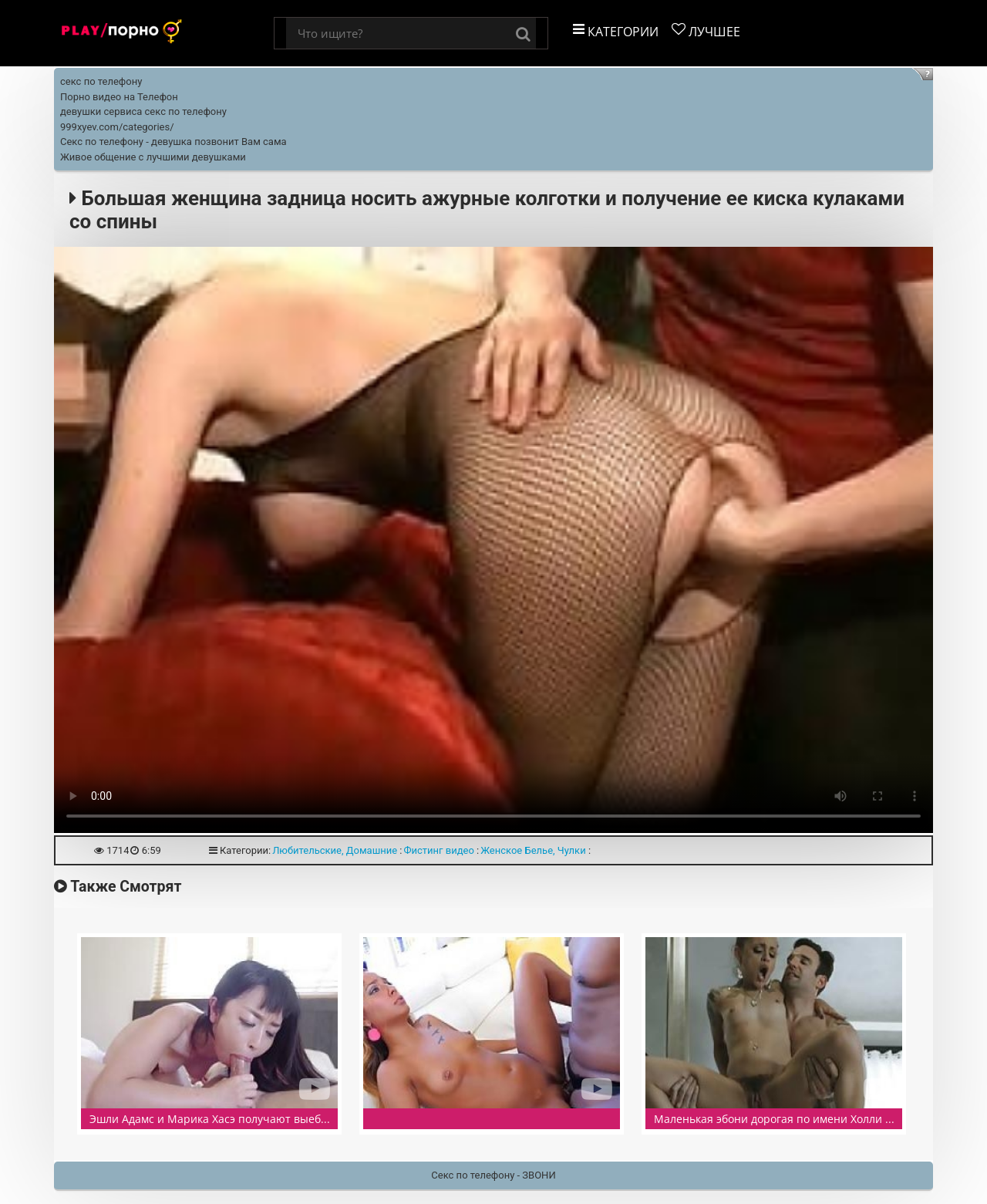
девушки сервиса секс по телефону (143, 111)
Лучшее (706, 31)
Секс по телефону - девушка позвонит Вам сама (173, 141)
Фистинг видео (438, 850)
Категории (616, 31)
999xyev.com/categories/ (117, 127)
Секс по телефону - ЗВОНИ (493, 1175)
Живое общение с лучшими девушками (153, 157)
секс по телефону (101, 81)
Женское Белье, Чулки (532, 850)
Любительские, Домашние (334, 850)
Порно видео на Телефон (119, 97)
